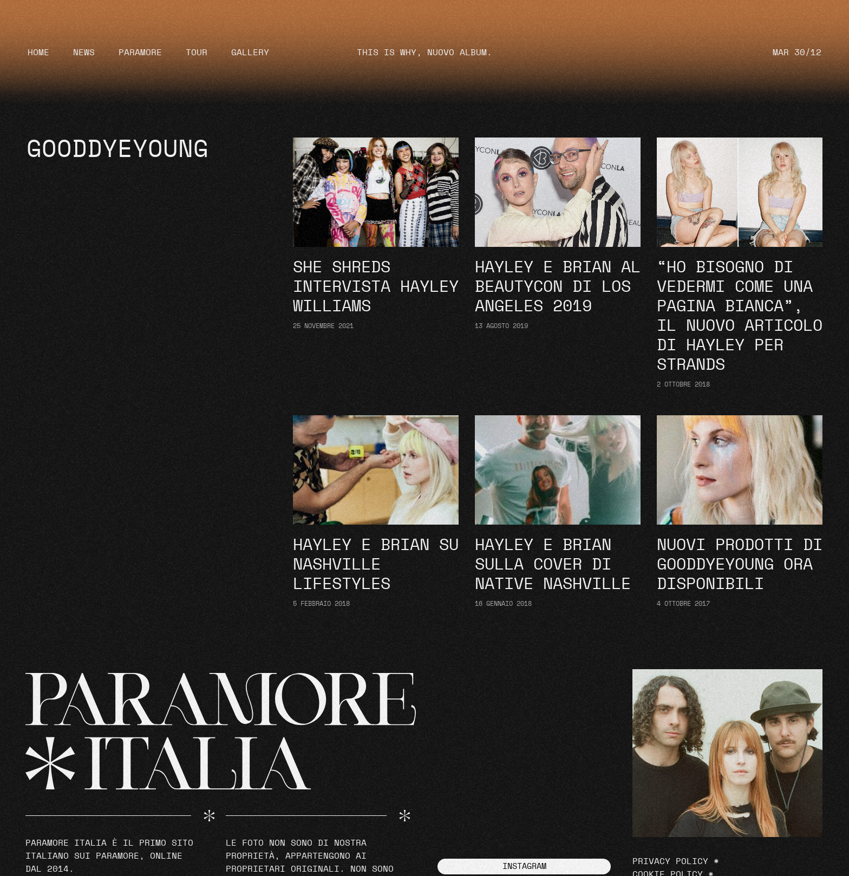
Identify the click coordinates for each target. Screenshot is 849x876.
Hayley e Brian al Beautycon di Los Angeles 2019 (558, 287)
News (84, 52)
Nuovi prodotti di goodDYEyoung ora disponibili (739, 564)
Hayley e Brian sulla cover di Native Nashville (553, 564)
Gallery (250, 52)
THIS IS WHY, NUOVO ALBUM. (424, 52)
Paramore (140, 52)
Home (38, 52)
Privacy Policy (670, 861)
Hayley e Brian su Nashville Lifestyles (376, 564)
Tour (196, 52)
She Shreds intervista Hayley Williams (376, 287)
